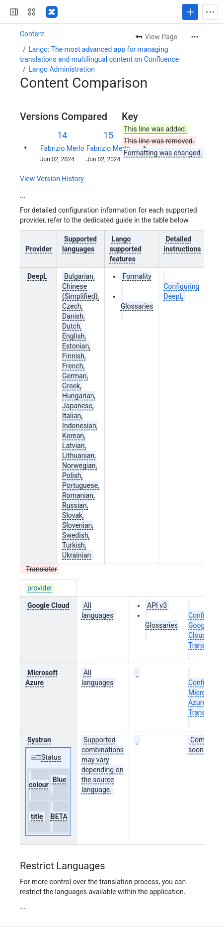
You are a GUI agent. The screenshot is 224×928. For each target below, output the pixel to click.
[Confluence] (52, 12)
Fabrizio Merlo (62, 148)
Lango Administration (61, 69)
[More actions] (194, 36)
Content (32, 34)
